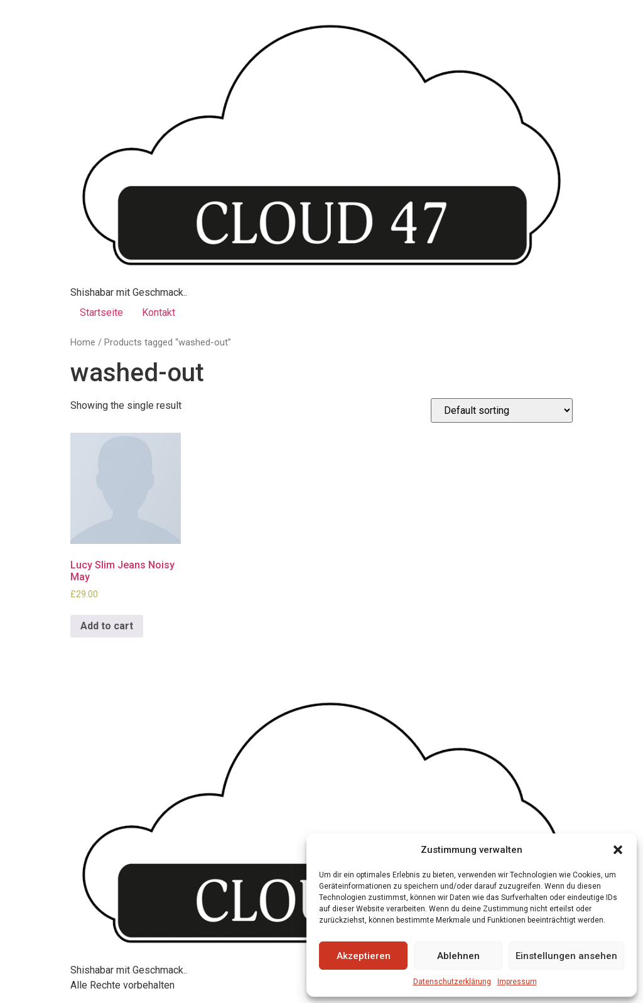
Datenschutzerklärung (452, 981)
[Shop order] (502, 410)
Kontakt (158, 312)
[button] (618, 849)
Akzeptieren (364, 956)
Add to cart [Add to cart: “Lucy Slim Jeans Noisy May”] (106, 626)
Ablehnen (458, 956)
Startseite (101, 312)
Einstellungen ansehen (566, 956)
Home (82, 342)
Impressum (517, 981)
